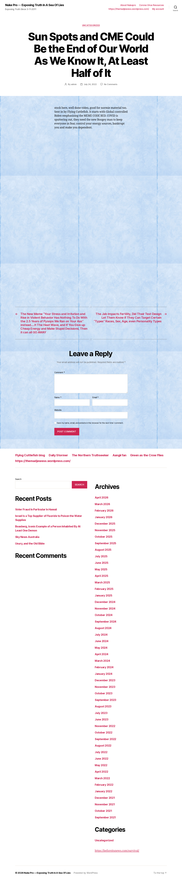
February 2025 (104, 589)
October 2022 (103, 732)
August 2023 (103, 706)
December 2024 (105, 602)
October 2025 (103, 536)
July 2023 (101, 713)
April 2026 (101, 497)
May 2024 (101, 647)
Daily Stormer (58, 455)
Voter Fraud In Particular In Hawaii (36, 509)
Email (95, 397)
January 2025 (103, 595)
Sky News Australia (27, 537)
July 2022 (101, 752)
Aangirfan (119, 455)
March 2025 (102, 582)
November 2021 (105, 804)
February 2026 (104, 510)
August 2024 (103, 628)
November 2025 (105, 530)
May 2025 (101, 569)
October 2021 (103, 810)
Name (57, 397)
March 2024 (102, 660)
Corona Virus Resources (151, 5)
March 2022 (102, 778)
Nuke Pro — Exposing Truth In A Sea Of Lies (47, 873)
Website (58, 410)
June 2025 (101, 562)
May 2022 (101, 765)
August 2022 (103, 745)
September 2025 (105, 543)
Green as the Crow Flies (147, 455)
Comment (59, 372)
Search (18, 479)
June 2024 (101, 641)
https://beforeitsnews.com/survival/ (117, 850)
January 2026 (103, 517)
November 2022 (105, 726)
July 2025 (101, 556)
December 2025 (105, 523)
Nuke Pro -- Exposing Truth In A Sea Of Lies (34, 5)
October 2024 (103, 615)
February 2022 (104, 784)
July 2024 (101, 634)
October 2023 (103, 693)
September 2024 (105, 621)
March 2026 (102, 504)
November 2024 (105, 608)
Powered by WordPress (86, 873)
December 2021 (105, 797)
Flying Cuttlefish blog (30, 455)
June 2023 (101, 719)
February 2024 (104, 667)
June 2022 (101, 758)
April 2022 (101, 771)
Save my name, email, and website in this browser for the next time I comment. (90, 423)
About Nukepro (128, 5)
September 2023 (105, 700)
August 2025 (103, 549)
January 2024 (103, 673)
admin (74, 84)
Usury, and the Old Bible (29, 543)
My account (158, 9)
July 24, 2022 (90, 84)
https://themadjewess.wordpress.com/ (129, 9)
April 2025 (101, 575)
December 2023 (105, 680)
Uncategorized (91, 25)
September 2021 (105, 817)
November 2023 (105, 686)
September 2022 (105, 739)
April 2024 (101, 654)
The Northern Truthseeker (90, 455)
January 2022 (103, 791)
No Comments (110, 84)
